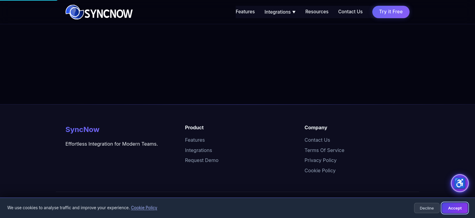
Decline (427, 208)
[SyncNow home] (99, 12)
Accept (455, 208)
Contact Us (350, 12)
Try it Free (391, 12)
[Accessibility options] (460, 183)
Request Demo (202, 160)
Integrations (280, 12)
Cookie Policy (320, 170)
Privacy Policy (320, 160)
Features (245, 12)
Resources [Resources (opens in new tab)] (317, 12)
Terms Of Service (324, 150)
